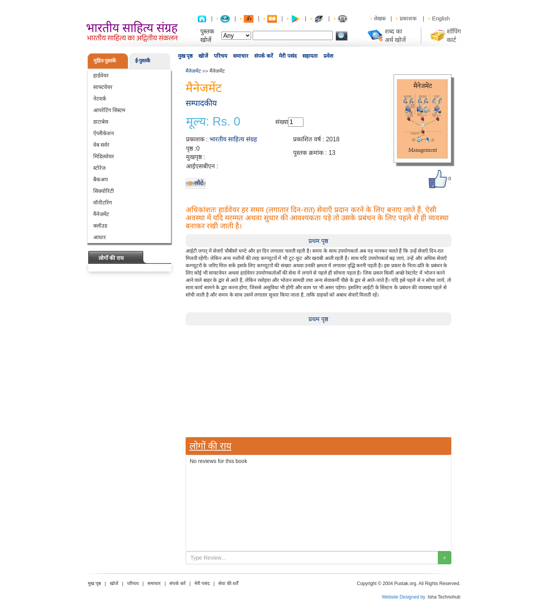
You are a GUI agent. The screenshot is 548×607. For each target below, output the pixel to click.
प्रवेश (328, 56)
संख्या (281, 122)
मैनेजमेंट (101, 214)
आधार (99, 237)
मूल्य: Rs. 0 (213, 121)
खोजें (203, 56)
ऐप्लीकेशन (103, 133)
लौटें (198, 182)
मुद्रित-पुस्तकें (105, 61)
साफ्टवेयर (102, 87)
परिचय (220, 56)
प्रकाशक (408, 18)
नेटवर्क (99, 99)
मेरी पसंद (288, 56)
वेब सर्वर (101, 145)
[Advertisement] (318, 379)
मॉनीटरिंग (102, 203)
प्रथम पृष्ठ (318, 241)
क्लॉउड (100, 226)
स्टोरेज (99, 168)
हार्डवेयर (101, 75)
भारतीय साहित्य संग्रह (233, 139)
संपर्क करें (263, 56)
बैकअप (100, 179)
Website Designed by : (405, 597)
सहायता (310, 56)
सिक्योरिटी (103, 191)
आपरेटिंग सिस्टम (109, 110)
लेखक (380, 18)
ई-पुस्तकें (142, 61)
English (441, 18)
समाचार (240, 56)
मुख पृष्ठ (185, 56)
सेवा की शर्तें (228, 583)
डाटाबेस (100, 122)
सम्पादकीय (201, 103)
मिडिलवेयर (103, 156)
